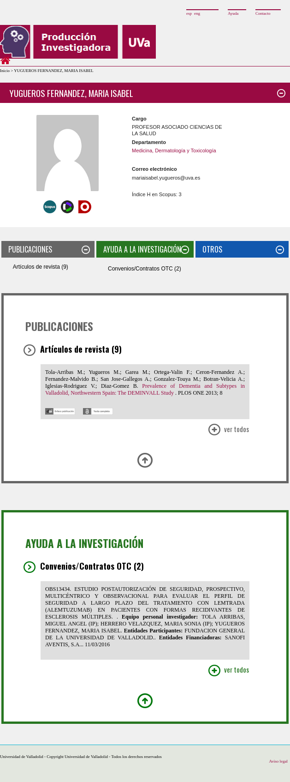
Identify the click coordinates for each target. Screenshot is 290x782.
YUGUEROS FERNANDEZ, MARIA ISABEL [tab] (147, 92)
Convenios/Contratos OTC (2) (144, 268)
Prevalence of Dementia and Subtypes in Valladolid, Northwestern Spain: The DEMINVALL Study (145, 389)
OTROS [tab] (243, 249)
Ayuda (233, 13)
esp (189, 13)
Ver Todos (228, 430)
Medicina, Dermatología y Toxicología (174, 150)
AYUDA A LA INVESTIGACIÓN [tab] (146, 249)
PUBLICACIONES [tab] (49, 249)
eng (197, 13)
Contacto (263, 13)
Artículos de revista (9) (40, 267)
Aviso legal (278, 761)
